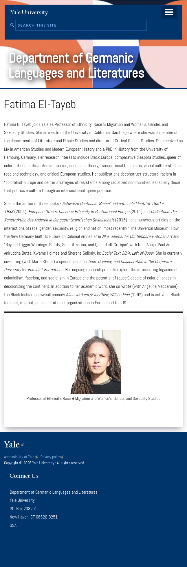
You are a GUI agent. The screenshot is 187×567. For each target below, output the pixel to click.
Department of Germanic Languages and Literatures (77, 65)
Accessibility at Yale (21, 456)
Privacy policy (53, 456)
